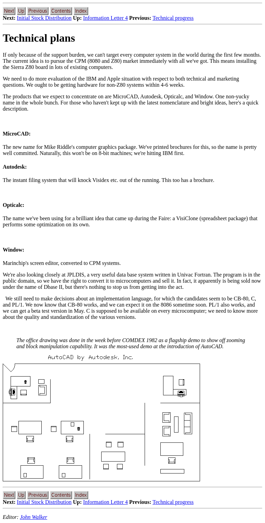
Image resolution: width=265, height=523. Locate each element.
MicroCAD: (16, 134)
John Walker (33, 517)
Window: (13, 250)
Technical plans (39, 38)
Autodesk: (15, 167)
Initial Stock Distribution (44, 18)
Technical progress (173, 18)
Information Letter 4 (105, 18)
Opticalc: (13, 205)
